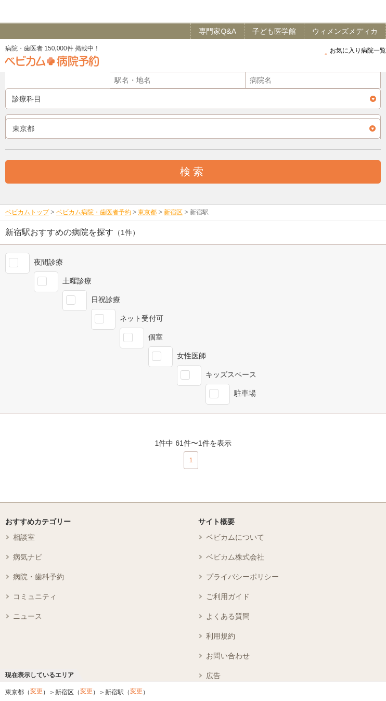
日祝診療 (105, 299)
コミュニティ (35, 596)
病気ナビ (27, 557)
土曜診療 (77, 281)
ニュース (27, 616)
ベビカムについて (235, 537)
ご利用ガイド (228, 596)
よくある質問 (228, 616)
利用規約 (220, 636)
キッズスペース (230, 374)
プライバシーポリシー (242, 577)
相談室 (24, 537)
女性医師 (191, 356)
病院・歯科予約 (38, 577)
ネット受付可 (141, 318)
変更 (36, 691)
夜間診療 (48, 262)
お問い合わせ (228, 656)
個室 (155, 337)
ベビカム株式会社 (235, 557)
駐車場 (245, 393)
